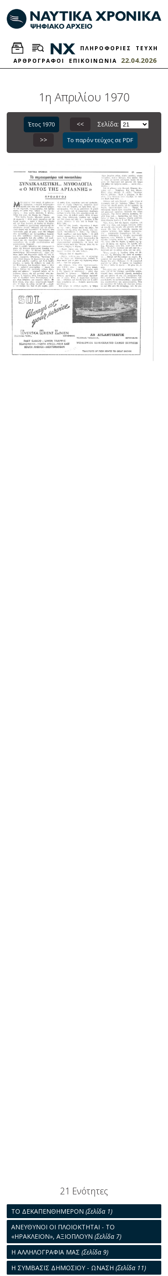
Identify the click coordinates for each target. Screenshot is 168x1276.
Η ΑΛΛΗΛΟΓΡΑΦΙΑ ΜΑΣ (59, 1252)
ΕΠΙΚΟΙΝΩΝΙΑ (93, 61)
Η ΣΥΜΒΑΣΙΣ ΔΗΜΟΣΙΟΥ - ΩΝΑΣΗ (78, 1267)
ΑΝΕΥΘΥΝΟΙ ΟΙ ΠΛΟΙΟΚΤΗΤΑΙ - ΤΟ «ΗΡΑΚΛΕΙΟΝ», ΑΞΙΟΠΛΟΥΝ (66, 1232)
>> (43, 139)
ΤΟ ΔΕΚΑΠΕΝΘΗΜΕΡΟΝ (61, 1211)
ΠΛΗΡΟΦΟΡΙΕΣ (105, 48)
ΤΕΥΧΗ (147, 48)
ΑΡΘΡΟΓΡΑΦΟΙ (39, 61)
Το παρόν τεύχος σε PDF (100, 140)
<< (80, 124)
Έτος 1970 (41, 124)
